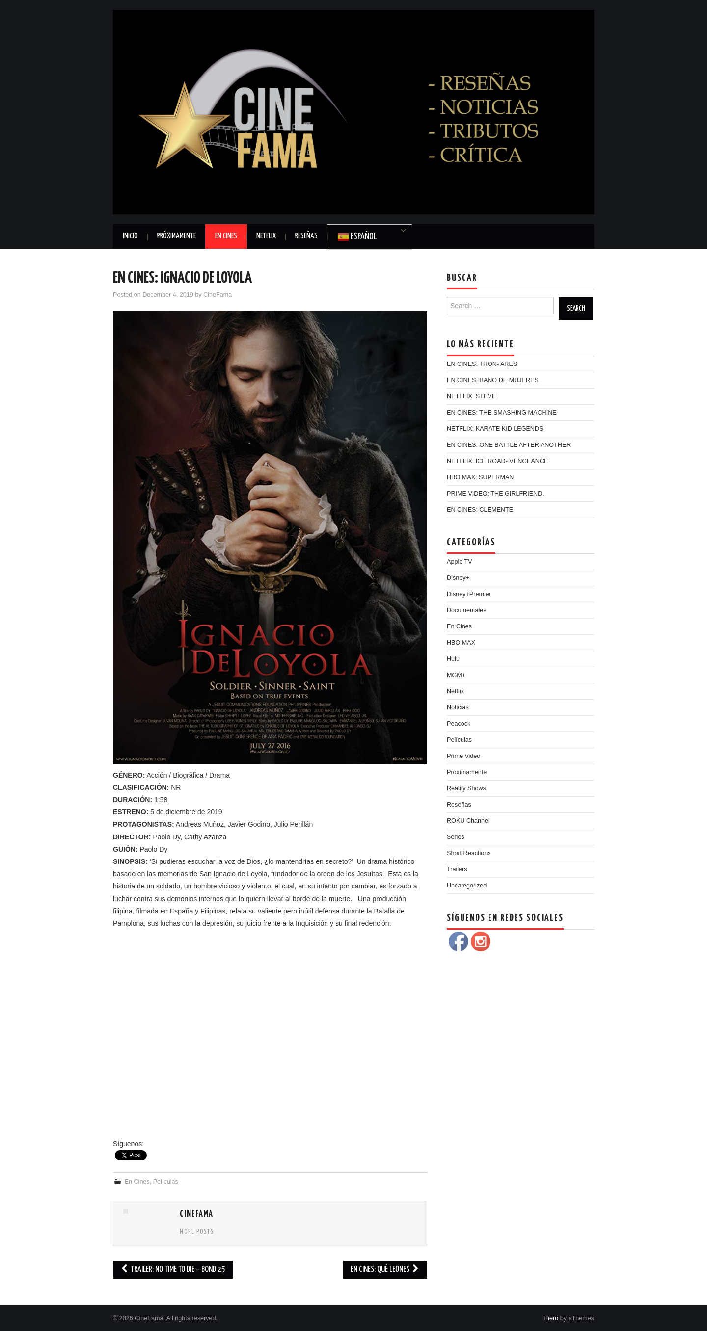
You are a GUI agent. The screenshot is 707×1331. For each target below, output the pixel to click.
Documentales (467, 610)
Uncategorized (467, 885)
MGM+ (456, 675)
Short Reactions (469, 853)
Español (357, 237)
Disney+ (458, 577)
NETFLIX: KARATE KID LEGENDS (495, 428)
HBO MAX (461, 642)
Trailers (457, 869)
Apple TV (459, 561)
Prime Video (463, 756)
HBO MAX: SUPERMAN (480, 477)
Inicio (130, 236)
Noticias (458, 707)
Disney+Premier (469, 594)
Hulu (453, 658)
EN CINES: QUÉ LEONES (385, 1269)
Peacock (458, 723)
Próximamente (176, 236)
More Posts (197, 1232)
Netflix (266, 236)
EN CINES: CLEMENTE (480, 509)
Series (455, 837)
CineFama (217, 294)
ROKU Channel (468, 820)
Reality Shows (466, 788)
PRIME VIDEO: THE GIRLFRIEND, (495, 493)
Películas (165, 1181)
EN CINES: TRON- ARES (482, 364)
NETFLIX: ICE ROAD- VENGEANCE (497, 461)
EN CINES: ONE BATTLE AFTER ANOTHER (509, 445)
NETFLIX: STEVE (471, 396)
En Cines (226, 236)
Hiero (551, 1318)
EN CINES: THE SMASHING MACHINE (502, 412)
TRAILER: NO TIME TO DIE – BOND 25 (172, 1269)
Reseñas (306, 236)
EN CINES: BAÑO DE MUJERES (493, 380)
